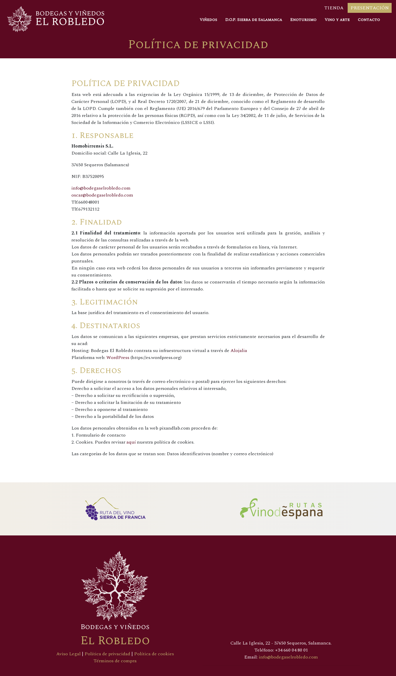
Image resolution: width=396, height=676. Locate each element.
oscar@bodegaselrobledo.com (102, 195)
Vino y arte (337, 20)
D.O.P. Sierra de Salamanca (253, 20)
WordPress (117, 357)
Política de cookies (154, 653)
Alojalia (238, 350)
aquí (131, 442)
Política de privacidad (108, 653)
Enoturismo (303, 20)
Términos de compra (115, 660)
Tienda (334, 7)
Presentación (370, 7)
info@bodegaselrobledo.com (101, 188)
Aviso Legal (68, 653)
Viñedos (208, 20)
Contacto (369, 20)
